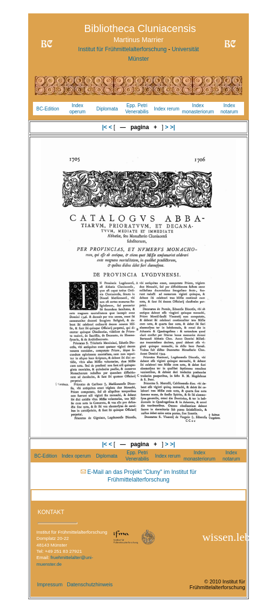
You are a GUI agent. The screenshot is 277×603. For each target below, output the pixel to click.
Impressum (50, 584)
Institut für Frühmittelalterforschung (122, 49)
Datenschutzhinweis (90, 584)
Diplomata (107, 108)
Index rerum (166, 108)
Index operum (76, 456)
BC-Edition (47, 108)
